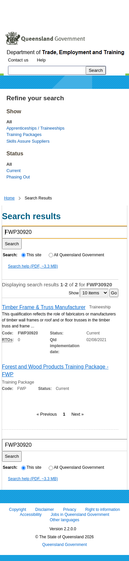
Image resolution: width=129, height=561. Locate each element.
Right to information (102, 509)
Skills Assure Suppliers (27, 141)
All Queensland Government (76, 255)
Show (74, 293)
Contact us (18, 59)
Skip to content (18, 4)
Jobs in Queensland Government (80, 515)
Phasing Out (18, 176)
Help (41, 59)
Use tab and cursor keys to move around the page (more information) (57, 18)
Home (9, 198)
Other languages (64, 520)
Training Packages (24, 134)
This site (31, 255)
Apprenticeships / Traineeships (35, 128)
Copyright (17, 509)
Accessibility (30, 515)
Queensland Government (64, 545)
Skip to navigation (58, 4)
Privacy (69, 509)
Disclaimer (44, 509)
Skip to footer (95, 4)
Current (13, 170)
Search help (33, 266)
